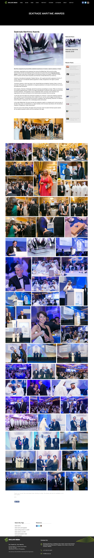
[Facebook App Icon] (83, 3)
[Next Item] (78, 43)
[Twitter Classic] (39, 526)
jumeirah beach (18, 535)
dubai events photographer (21, 527)
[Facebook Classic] (37, 526)
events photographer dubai (21, 533)
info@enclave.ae (47, 553)
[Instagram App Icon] (88, 3)
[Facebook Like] (78, 2)
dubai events (18, 525)
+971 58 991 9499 (47, 550)
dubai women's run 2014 (20, 531)
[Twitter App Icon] (85, 3)
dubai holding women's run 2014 (22, 529)
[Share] (16, 501)
